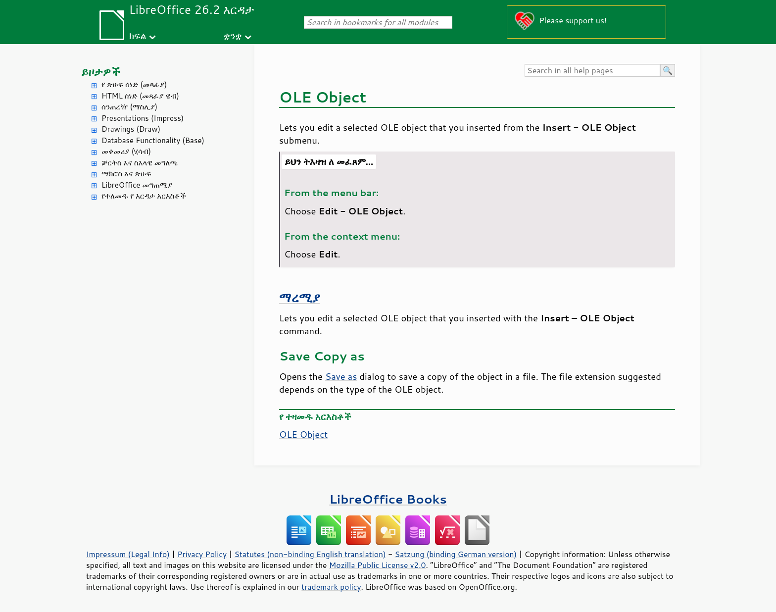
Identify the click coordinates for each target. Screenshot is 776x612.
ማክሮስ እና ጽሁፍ (126, 173)
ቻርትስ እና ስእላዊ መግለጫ (139, 162)
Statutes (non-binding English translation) (310, 554)
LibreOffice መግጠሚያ (136, 185)
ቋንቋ (233, 35)
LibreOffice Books (388, 499)
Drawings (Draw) (130, 129)
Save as (341, 376)
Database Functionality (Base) (152, 140)
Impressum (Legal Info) (128, 554)
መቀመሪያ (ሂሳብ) (126, 151)
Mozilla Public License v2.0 (377, 565)
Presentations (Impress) (142, 118)
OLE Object (303, 434)
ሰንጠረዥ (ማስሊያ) (129, 107)
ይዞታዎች (100, 71)
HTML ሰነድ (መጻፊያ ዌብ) (140, 96)
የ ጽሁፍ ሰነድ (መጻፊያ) (134, 84)
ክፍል (137, 35)
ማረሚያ (299, 297)
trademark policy (331, 586)
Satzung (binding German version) (456, 554)
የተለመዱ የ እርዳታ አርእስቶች (143, 196)
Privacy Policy (202, 554)
